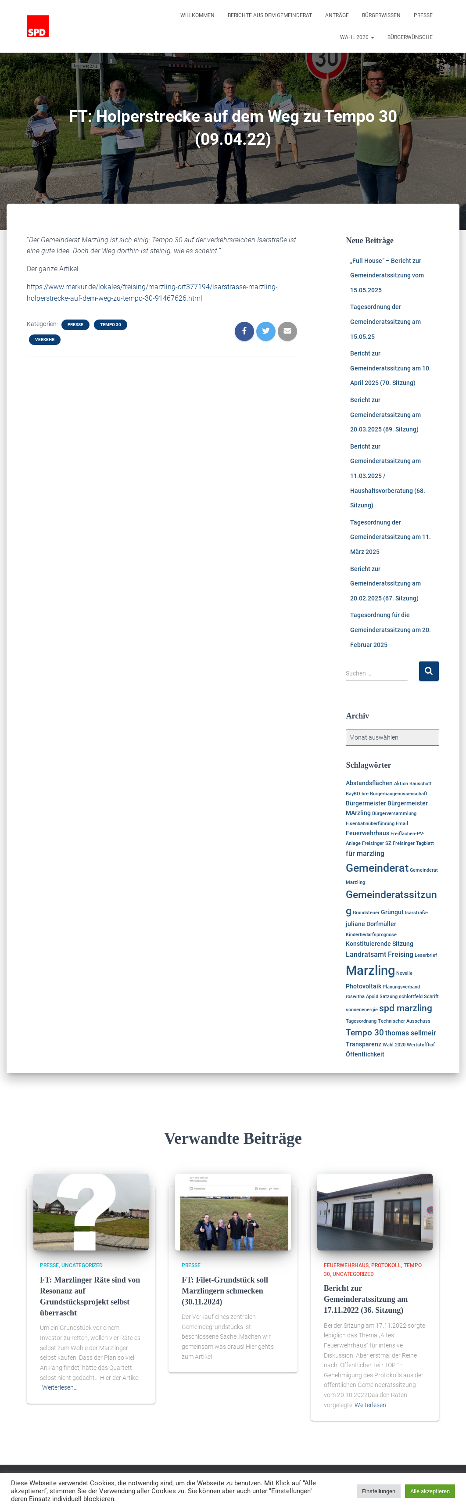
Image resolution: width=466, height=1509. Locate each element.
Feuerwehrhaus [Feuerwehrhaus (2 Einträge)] (367, 833)
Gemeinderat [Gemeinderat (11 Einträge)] (377, 868)
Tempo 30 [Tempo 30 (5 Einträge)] (365, 1033)
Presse (423, 15)
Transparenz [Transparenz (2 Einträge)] (363, 1044)
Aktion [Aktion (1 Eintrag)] (401, 784)
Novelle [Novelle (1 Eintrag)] (404, 973)
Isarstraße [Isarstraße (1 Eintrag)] (416, 913)
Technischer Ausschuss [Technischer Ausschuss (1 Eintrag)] (404, 1021)
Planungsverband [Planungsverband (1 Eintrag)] (401, 987)
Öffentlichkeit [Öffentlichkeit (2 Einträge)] (365, 1054)
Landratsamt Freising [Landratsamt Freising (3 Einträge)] (379, 954)
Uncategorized (82, 1265)
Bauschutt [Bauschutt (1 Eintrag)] (420, 784)
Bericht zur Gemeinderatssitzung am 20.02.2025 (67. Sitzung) (385, 583)
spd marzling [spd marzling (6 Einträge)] (405, 1008)
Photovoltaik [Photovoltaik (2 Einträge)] (363, 986)
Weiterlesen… (60, 1387)
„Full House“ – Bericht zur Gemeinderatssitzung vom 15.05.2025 (387, 275)
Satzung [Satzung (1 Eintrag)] (389, 996)
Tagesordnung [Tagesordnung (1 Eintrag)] (361, 1021)
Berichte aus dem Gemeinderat (270, 15)
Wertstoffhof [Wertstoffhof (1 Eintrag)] (421, 1045)
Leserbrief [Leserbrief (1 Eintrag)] (426, 955)
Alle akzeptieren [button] (430, 1491)
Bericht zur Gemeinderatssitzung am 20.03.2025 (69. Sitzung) (385, 414)
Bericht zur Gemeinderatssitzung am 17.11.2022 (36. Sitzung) (366, 1299)
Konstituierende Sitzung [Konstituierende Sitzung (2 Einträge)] (379, 943)
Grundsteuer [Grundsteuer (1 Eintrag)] (366, 913)
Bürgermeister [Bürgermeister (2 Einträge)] (366, 803)
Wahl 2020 (357, 37)
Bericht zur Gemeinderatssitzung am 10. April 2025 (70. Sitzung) (390, 368)
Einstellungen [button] (378, 1491)
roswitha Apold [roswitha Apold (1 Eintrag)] (362, 996)
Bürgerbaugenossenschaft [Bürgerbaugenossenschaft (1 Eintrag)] (398, 794)
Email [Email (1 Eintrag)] (402, 823)
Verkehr (44, 339)
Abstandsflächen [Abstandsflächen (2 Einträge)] (369, 783)
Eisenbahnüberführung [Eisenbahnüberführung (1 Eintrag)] (370, 823)
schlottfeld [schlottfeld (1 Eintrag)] (411, 996)
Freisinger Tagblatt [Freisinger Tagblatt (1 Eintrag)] (413, 843)
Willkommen (197, 15)
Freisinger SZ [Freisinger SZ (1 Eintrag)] (376, 843)
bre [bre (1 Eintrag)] (365, 794)
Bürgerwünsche (410, 37)
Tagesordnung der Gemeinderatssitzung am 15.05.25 (385, 321)
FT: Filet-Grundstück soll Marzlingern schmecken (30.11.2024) (225, 1290)
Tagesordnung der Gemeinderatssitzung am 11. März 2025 (390, 537)
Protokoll (386, 1265)
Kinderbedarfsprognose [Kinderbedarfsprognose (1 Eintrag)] (371, 935)
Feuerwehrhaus (346, 1265)
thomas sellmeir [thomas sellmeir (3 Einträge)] (410, 1033)
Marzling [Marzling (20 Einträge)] (370, 970)
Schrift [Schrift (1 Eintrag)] (431, 996)
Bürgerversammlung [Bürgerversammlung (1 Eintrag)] (394, 813)
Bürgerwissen (381, 15)
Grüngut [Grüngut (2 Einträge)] (392, 912)
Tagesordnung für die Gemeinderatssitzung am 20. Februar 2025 (390, 629)
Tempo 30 (110, 324)
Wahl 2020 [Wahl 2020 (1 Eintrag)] (394, 1045)
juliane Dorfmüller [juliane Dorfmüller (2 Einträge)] (371, 923)
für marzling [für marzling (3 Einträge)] (365, 853)
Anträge (337, 15)
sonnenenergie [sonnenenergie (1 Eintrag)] (362, 1010)
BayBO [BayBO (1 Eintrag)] (353, 794)
